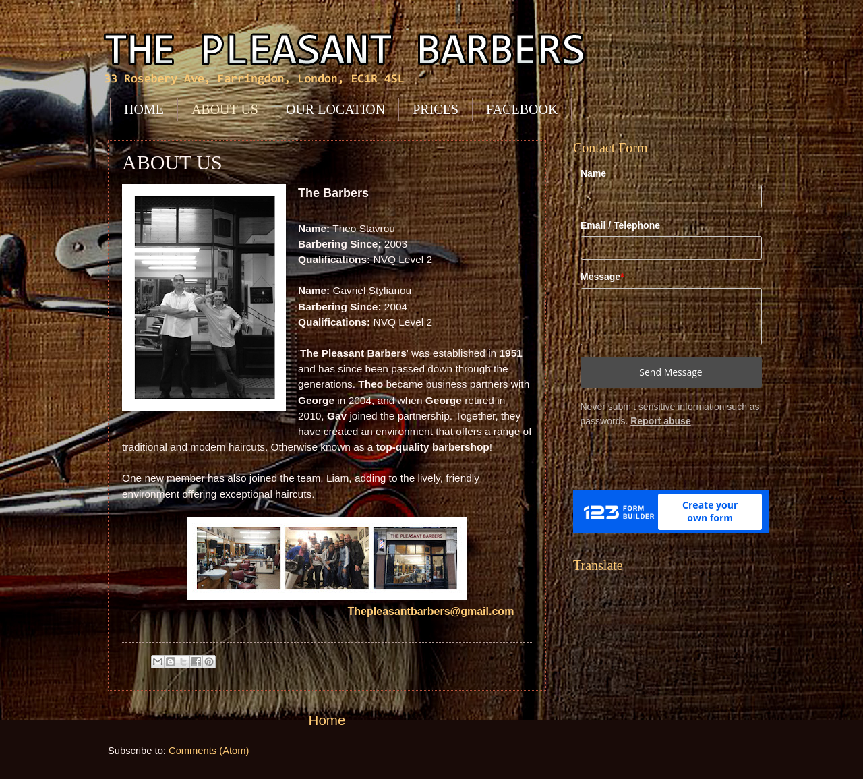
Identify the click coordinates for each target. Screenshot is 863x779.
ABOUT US (224, 109)
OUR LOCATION (335, 109)
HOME (144, 109)
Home (327, 720)
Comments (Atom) (209, 750)
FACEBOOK (522, 109)
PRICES (435, 109)
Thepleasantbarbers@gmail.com (437, 611)
